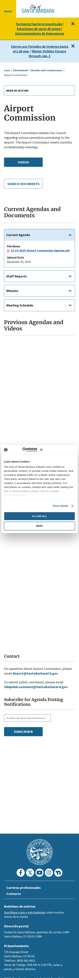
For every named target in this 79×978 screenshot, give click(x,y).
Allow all (39, 516)
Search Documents (23, 185)
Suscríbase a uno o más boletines (25, 912)
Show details (60, 505)
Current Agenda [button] (18, 239)
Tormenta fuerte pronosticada (38, 24)
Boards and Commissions (48, 70)
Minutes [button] (12, 299)
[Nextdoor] (58, 873)
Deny (39, 526)
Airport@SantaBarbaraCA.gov (37, 682)
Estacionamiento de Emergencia (39, 33)
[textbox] (39, 90)
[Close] (72, 23)
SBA (7, 695)
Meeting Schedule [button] (20, 314)
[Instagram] (49, 873)
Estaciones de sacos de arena (39, 29)
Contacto (13, 894)
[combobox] (39, 90)
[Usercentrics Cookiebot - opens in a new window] (26, 449)
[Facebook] (21, 873)
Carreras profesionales (24, 888)
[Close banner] (57, 449)
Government (21, 70)
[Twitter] (30, 873)
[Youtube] (39, 873)
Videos (23, 162)
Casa (7, 70)
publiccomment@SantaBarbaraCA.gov (42, 695)
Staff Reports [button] (16, 285)
